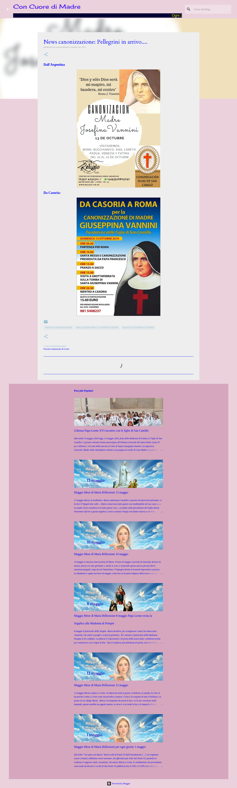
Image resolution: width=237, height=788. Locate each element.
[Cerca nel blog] (211, 9)
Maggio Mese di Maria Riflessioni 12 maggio (101, 685)
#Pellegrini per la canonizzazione (97, 327)
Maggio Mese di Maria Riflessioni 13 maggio (101, 492)
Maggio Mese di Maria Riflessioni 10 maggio (101, 554)
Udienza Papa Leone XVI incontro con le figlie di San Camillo (111, 430)
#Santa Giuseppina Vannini (138, 327)
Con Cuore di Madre (47, 6)
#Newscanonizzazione (58, 327)
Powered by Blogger (118, 783)
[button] (46, 54)
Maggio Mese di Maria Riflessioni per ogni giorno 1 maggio (110, 746)
